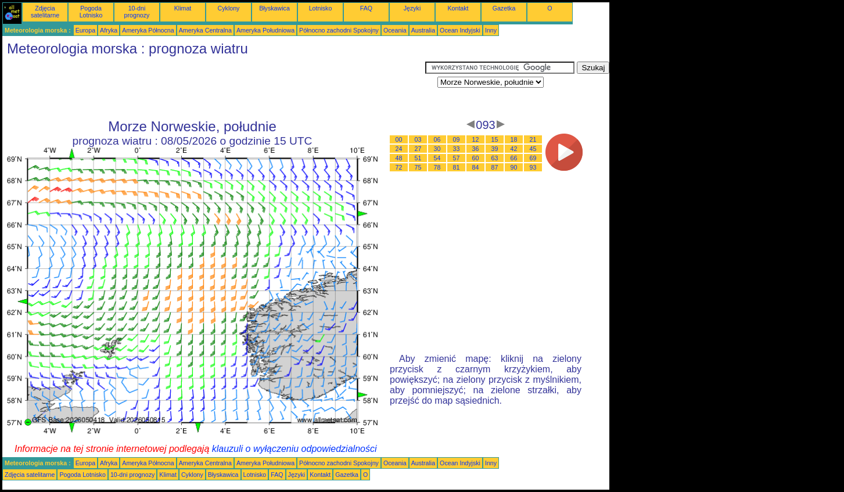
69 (533, 158)
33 (456, 148)
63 (494, 158)
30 (437, 148)
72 (399, 167)
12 (475, 139)
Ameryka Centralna (205, 30)
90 (514, 167)
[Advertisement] (213, 88)
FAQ (366, 8)
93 (533, 167)
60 (475, 158)
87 (494, 167)
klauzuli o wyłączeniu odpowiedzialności (294, 449)
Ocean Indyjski (460, 30)
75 (418, 167)
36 (475, 148)
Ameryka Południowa (265, 30)
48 (399, 158)
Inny (491, 30)
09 (456, 139)
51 (418, 158)
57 (456, 158)
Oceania (395, 30)
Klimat (183, 8)
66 (514, 158)
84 (475, 167)
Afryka (108, 30)
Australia (423, 30)
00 (399, 139)
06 (437, 139)
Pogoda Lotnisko (91, 12)
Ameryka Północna (148, 30)
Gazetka (504, 8)
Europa (85, 30)
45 (533, 148)
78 (437, 167)
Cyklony (229, 8)
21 (533, 139)
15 (494, 139)
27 (418, 148)
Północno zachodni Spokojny (339, 30)
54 (437, 158)
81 (456, 167)
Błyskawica (274, 8)
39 (494, 148)
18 (514, 139)
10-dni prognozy (137, 12)
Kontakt (457, 8)
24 (399, 148)
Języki (412, 8)
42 (514, 148)
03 (418, 139)
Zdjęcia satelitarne (45, 12)
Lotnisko (320, 8)
